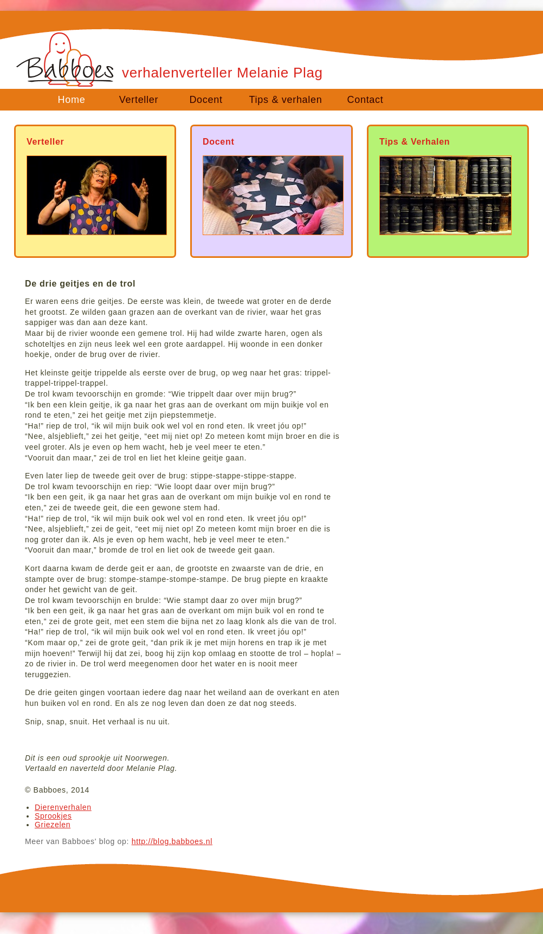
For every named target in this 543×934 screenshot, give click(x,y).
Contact (365, 99)
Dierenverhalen (63, 807)
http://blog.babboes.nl (172, 841)
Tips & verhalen (285, 99)
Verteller (138, 99)
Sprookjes (53, 816)
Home (72, 99)
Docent (205, 99)
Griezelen (52, 824)
